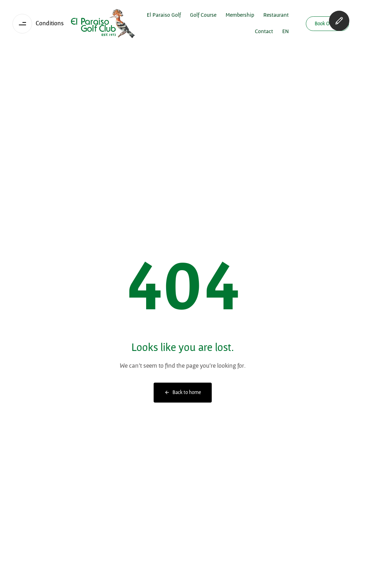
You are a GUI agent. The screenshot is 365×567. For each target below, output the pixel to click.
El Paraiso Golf (164, 15)
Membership (240, 15)
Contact (264, 32)
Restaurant (276, 15)
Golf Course (203, 15)
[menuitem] (285, 31)
